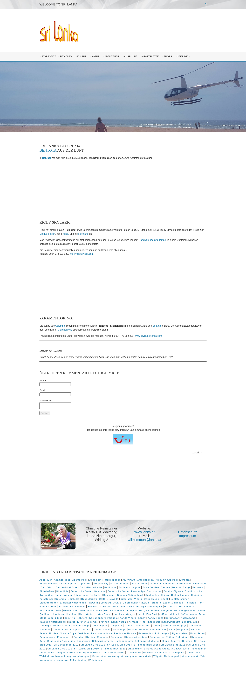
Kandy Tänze (155, 618)
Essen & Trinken (173, 602)
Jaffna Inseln (189, 614)
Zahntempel (96, 660)
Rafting (90, 637)
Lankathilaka (190, 622)
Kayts (71, 622)
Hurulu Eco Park (148, 614)
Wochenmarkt (190, 656)
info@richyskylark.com (81, 253)
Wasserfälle (99, 656)
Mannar (129, 625)
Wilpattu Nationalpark (166, 656)
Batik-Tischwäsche (91, 587)
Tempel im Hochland (68, 652)
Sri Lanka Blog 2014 (119, 644)
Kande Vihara (128, 618)
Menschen (195, 625)
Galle (58, 610)
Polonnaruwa (47, 637)
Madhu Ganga (81, 625)
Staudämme (135, 648)
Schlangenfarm (124, 641)
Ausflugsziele (139, 583)
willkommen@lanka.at (144, 540)
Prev (188, 124)
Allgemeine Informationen (105, 580)
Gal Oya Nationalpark (149, 606)
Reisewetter (156, 637)
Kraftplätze (151, 56)
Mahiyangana (100, 625)
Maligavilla (116, 625)
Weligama (131, 656)
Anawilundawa (48, 583)
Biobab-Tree (46, 591)
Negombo (183, 629)
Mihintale (45, 629)
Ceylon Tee (152, 595)
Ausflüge (131, 56)
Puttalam (79, 637)
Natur (96, 56)
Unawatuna (193, 652)
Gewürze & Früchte (90, 610)
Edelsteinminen (179, 599)
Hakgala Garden (149, 610)
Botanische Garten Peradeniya (126, 591)
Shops (168, 56)
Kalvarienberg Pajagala (103, 618)
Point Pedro (197, 633)
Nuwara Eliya (68, 633)
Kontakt (133, 622)
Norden (53, 633)
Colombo (60, 325)
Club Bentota (65, 329)
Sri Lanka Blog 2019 (86, 648)
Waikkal (44, 656)
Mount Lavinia (102, 629)
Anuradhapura (67, 583)
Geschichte (70, 610)
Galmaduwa (127, 606)
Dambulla (73, 599)
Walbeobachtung (61, 656)
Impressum (187, 536)
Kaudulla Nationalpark (52, 622)
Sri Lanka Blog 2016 (173, 644)
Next (203, 124)
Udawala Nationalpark (156, 652)
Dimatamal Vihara (131, 599)
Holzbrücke (86, 614)
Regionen (67, 56)
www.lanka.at (144, 532)
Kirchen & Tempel (88, 622)
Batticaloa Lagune (130, 587)
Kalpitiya (69, 618)
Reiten (170, 637)
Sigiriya (175, 641)
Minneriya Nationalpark (67, 629)
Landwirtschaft (171, 622)
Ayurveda (155, 583)
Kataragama (188, 618)
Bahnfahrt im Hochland (177, 583)
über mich (184, 56)
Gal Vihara (170, 606)
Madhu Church (62, 625)
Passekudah (145, 633)
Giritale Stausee (114, 610)
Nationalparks (158, 629)
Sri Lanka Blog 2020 (113, 648)
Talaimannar (198, 648)
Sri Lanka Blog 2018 (59, 648)
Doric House (151, 599)
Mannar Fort (143, 625)
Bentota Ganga (181, 587)
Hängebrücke (169, 610)
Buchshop (109, 595)
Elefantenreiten (48, 602)
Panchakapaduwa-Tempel (152, 240)
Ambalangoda (145, 580)
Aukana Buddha (119, 583)
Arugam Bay (101, 583)
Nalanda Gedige (138, 629)
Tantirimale (47, 652)
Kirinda (104, 622)
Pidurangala (162, 633)
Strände (148, 648)
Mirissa (87, 629)
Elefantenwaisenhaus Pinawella (79, 602)
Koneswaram (119, 622)
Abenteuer (112, 56)
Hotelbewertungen (124, 614)
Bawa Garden (150, 587)
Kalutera (82, 618)
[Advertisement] (123, 190)
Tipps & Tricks (91, 652)
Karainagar (172, 618)
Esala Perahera (151, 602)
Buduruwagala (63, 595)
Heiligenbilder (187, 610)
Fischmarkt (94, 606)
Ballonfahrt (199, 583)
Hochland (83, 233)
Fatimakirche (77, 606)
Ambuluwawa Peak (167, 580)
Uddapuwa (178, 652)
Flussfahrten (110, 606)
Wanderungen (81, 656)
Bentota (47, 150)
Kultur (82, 56)
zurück (196, 452)
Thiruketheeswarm (113, 652)
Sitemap (187, 641)
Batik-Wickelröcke (67, 587)
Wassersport (115, 656)
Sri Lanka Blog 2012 (66, 644)
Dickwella (113, 599)
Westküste (145, 656)
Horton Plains (103, 614)
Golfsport (131, 610)
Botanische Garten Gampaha (88, 591)
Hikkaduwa (57, 614)
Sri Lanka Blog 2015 (146, 644)
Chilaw (165, 595)
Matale (157, 625)
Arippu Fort (85, 583)
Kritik (143, 622)
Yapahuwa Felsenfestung (72, 660)
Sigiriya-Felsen (47, 233)
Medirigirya (180, 625)
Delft (102, 599)
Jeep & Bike (55, 618)
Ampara (185, 580)
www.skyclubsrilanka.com (148, 335)
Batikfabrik (47, 587)
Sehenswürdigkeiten (147, 641)
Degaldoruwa (89, 599)
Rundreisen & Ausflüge (61, 641)
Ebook (165, 599)
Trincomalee (133, 652)
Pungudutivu (64, 637)
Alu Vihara (128, 580)
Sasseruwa (83, 641)
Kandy (66, 233)
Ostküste (83, 633)
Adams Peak (79, 580)
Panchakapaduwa (101, 633)
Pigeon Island (180, 633)
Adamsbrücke (62, 580)
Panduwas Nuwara (125, 633)
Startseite (49, 56)
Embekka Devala (111, 602)
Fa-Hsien (190, 602)
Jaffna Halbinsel (169, 614)
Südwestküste (180, 648)
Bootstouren (154, 591)
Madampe (45, 625)
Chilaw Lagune (180, 595)
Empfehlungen (131, 602)
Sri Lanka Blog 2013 (92, 644)
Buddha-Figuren (173, 591)
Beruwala (198, 587)
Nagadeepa (119, 629)
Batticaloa (110, 587)
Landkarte (154, 622)
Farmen (63, 606)
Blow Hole (62, 591)
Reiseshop (117, 637)
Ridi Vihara (182, 637)
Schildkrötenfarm (102, 641)
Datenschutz (187, 532)
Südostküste (162, 648)
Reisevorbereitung (136, 637)
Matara (167, 625)
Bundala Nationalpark (130, 595)
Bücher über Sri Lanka (87, 595)
